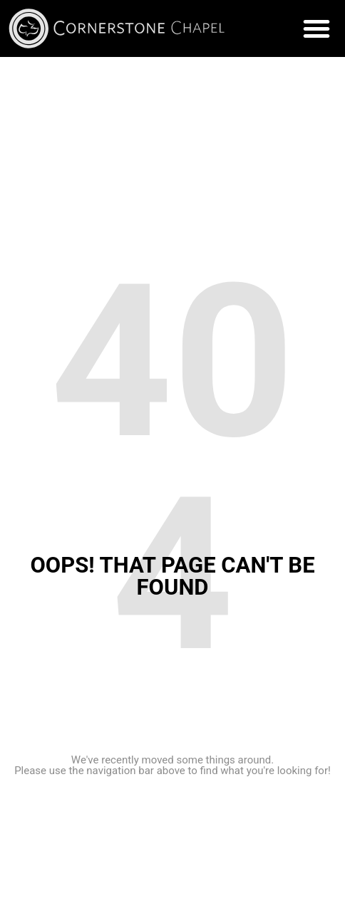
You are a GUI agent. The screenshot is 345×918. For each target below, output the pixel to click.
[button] (316, 28)
